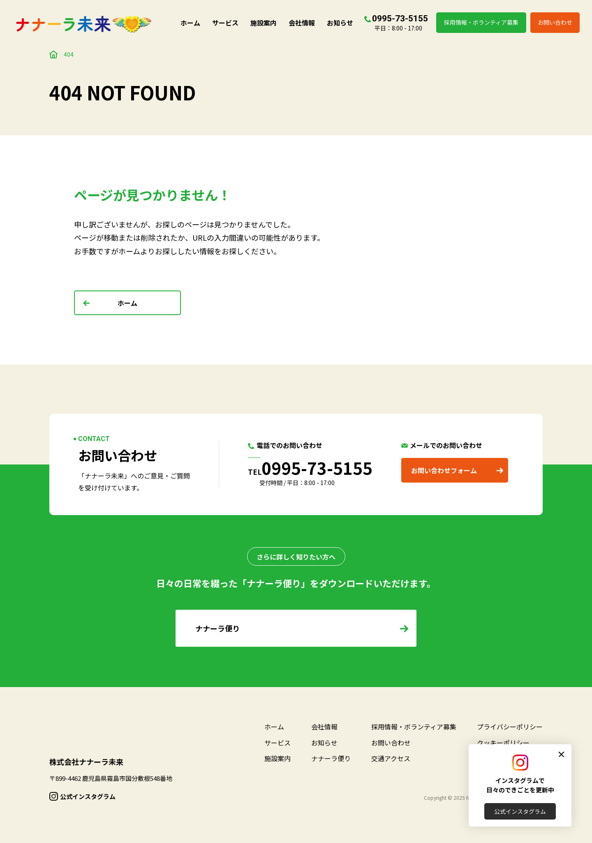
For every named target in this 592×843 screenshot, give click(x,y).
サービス (225, 23)
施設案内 (263, 23)
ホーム (190, 23)
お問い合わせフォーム (444, 470)
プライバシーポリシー (510, 727)
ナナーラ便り (331, 758)
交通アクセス (390, 758)
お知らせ (340, 23)
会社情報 (302, 23)
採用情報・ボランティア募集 (481, 22)
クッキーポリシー (503, 743)
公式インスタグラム (520, 811)
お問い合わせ (555, 22)
